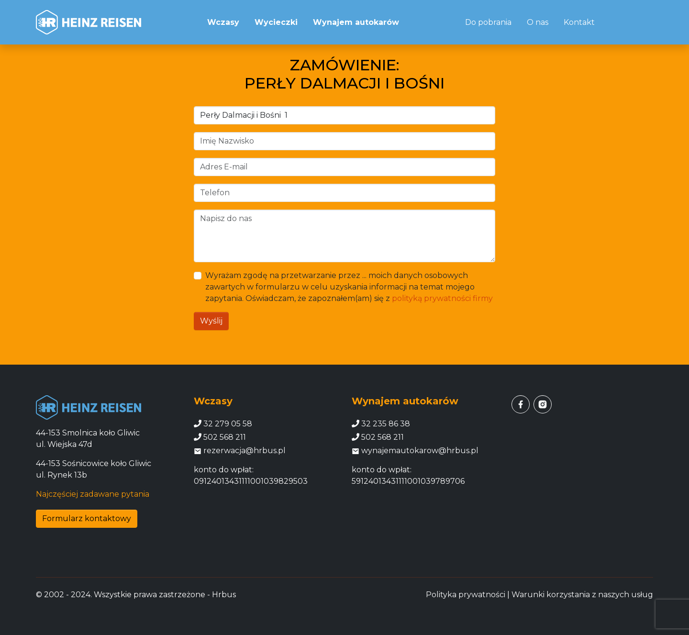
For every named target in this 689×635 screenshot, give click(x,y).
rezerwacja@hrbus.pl (240, 450)
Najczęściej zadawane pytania (92, 494)
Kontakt (579, 22)
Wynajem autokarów (356, 22)
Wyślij (211, 320)
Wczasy (223, 22)
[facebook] (520, 404)
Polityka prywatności (465, 594)
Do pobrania (488, 22)
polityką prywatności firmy (442, 298)
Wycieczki (276, 22)
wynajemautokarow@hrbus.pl (415, 450)
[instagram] (542, 404)
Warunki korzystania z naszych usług (582, 594)
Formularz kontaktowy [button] (86, 518)
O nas (537, 22)
